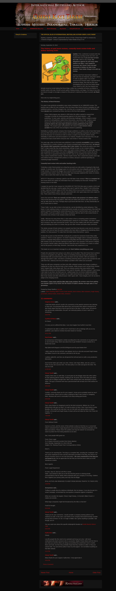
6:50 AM (47, 386)
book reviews (77, 291)
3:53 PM (47, 560)
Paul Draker (49, 337)
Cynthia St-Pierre (50, 318)
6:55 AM (47, 399)
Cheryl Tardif (49, 373)
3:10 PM (47, 551)
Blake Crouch (59, 291)
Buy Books (63, 28)
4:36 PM (47, 484)
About (24, 28)
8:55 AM (47, 528)
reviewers (68, 293)
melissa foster (52, 293)
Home (17, 28)
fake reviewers (86, 291)
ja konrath (44, 293)
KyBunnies (48, 532)
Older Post (96, 572)
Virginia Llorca (49, 302)
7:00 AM (47, 415)
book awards (68, 291)
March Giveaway (51, 28)
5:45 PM (47, 314)
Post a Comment (48, 564)
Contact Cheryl (88, 28)
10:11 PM (48, 333)
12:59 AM (48, 369)
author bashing (50, 291)
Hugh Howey (95, 291)
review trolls (60, 293)
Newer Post (45, 572)
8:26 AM (47, 508)
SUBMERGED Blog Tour (36, 28)
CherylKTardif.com (75, 28)
